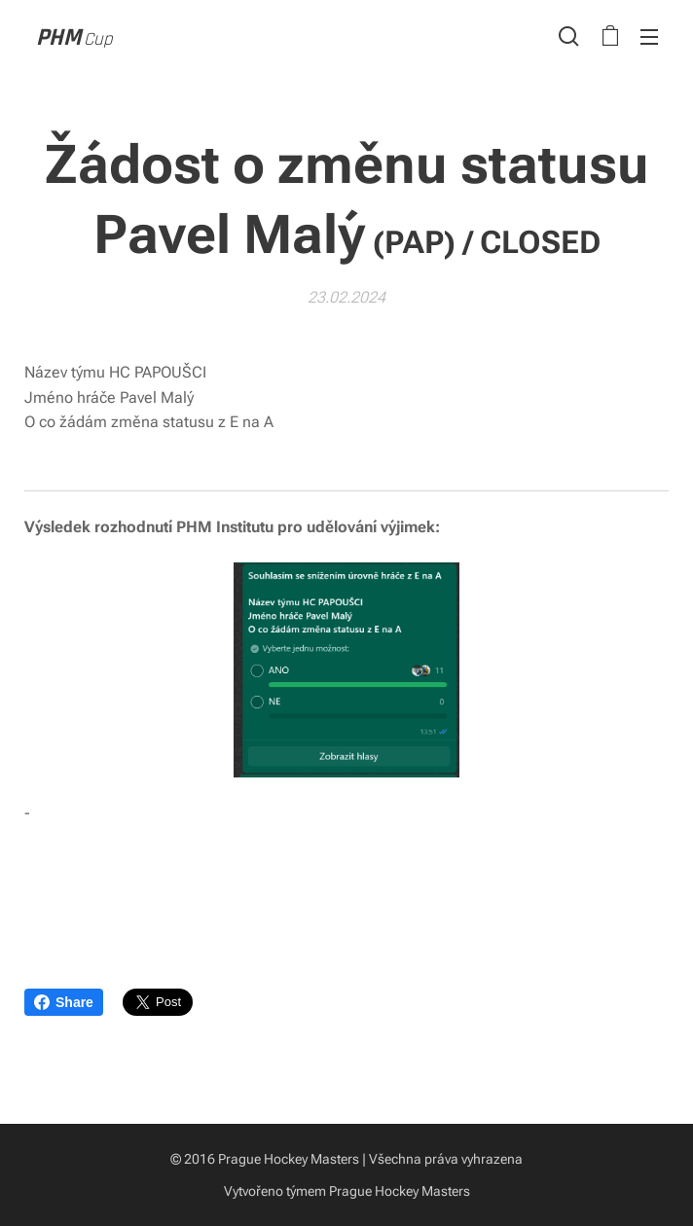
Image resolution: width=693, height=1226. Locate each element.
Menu (649, 37)
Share (63, 1002)
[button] (569, 36)
